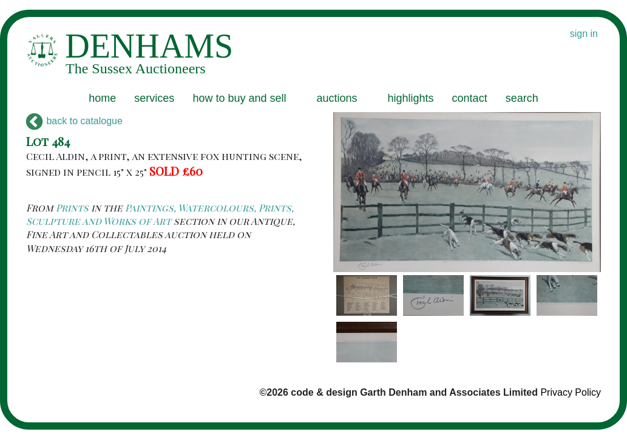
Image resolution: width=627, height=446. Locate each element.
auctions (336, 98)
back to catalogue (74, 121)
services (154, 98)
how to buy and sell (239, 98)
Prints (72, 207)
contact (469, 98)
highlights (411, 98)
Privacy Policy (570, 392)
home (102, 98)
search (522, 98)
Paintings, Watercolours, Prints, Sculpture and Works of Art (160, 214)
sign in (584, 33)
